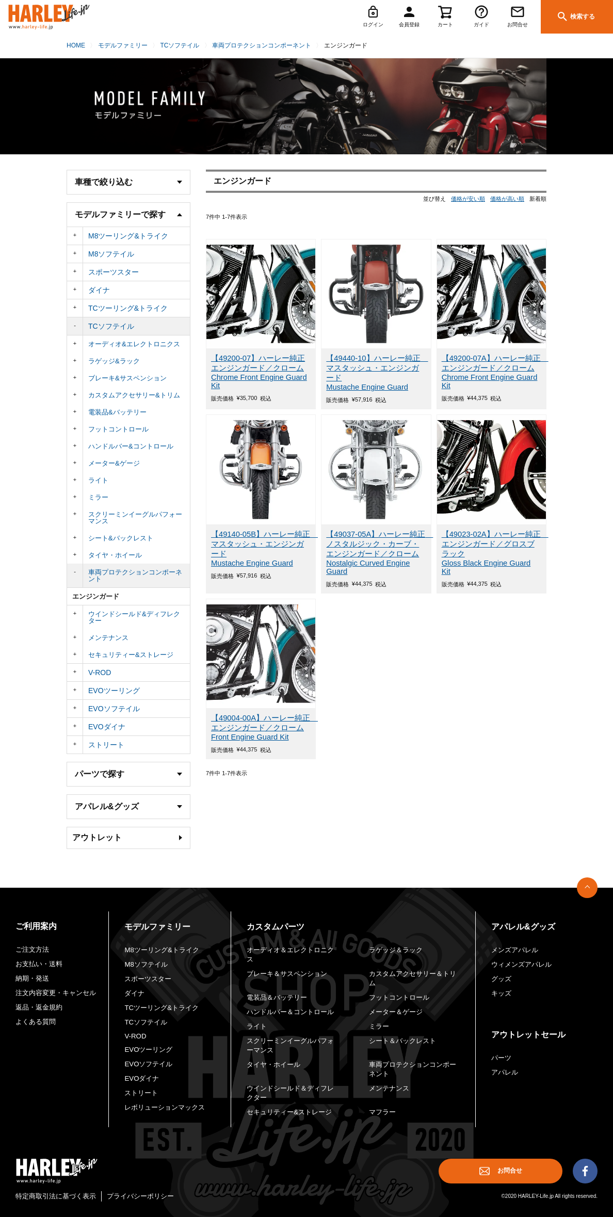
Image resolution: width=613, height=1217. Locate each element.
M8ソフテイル (111, 254)
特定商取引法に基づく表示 (55, 1196)
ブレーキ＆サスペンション (287, 974)
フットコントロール (118, 429)
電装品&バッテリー (117, 412)
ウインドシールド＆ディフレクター (290, 1092)
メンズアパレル (514, 950)
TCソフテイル (179, 45)
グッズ (501, 979)
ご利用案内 (36, 926)
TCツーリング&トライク (128, 308)
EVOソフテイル (114, 708)
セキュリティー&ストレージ (130, 655)
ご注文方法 (32, 949)
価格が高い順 (507, 199)
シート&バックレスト (120, 538)
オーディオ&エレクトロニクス (134, 344)
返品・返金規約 (38, 1007)
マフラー (382, 1112)
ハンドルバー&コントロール (130, 446)
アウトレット (97, 837)
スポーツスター (113, 272)
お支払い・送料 (38, 964)
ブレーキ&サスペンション (127, 378)
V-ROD (99, 672)
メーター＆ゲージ (396, 1012)
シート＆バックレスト (402, 1041)
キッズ (501, 993)
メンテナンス (108, 638)
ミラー (98, 497)
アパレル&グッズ (523, 926)
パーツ (501, 1058)
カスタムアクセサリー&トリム (134, 395)
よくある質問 (35, 1022)
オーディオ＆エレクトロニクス (290, 954)
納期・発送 (32, 978)
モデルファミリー (123, 45)
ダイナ (99, 290)
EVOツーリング (114, 690)
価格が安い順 (468, 199)
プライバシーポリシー (140, 1196)
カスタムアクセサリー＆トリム (412, 978)
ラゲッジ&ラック (114, 361)
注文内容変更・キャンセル (55, 993)
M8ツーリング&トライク (128, 236)
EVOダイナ (106, 727)
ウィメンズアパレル (521, 964)
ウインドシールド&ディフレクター (134, 617)
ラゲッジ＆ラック (396, 950)
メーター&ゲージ (114, 463)
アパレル (504, 1072)
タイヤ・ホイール (115, 555)
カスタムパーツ (275, 926)
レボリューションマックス (164, 1107)
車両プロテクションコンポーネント (261, 45)
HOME (76, 45)
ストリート (106, 745)
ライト (98, 480)
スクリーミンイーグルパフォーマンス (135, 517)
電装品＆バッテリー (277, 997)
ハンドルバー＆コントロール (290, 1012)
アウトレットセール (528, 1034)
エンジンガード (95, 596)
